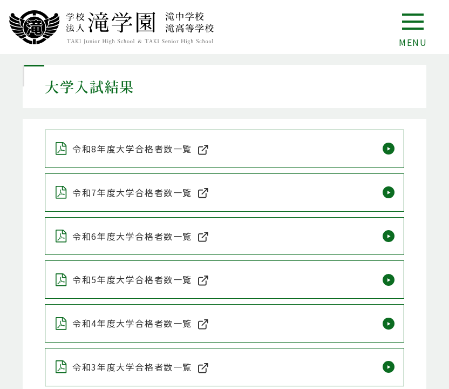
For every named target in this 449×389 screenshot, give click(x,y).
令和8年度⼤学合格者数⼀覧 (132, 148)
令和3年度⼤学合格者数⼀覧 (132, 366)
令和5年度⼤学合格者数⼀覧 (132, 279)
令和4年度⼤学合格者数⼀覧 (132, 323)
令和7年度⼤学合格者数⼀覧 (132, 192)
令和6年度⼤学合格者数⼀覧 (132, 236)
